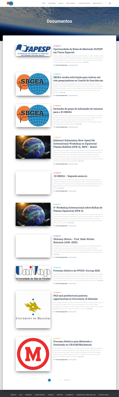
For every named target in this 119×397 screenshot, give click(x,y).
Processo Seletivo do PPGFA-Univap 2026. (76, 263)
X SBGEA (105, 3)
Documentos (57, 46)
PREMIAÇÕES (48, 388)
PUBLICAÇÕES (52, 3)
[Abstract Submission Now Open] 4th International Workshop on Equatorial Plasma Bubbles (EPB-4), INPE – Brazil (75, 141)
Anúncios (13, 383)
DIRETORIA (60, 383)
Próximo (66, 368)
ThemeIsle (109, 393)
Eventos (60, 3)
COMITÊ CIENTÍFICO (40, 383)
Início (43, 3)
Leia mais (86, 62)
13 (60, 368)
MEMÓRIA (38, 388)
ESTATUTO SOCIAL (104, 383)
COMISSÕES (28, 383)
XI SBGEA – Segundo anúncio (70, 173)
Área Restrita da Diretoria (74, 388)
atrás (73, 65)
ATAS (20, 383)
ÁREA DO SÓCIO (98, 3)
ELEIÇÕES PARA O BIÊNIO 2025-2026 (86, 383)
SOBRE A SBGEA (71, 3)
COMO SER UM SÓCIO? (84, 3)
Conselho (51, 383)
